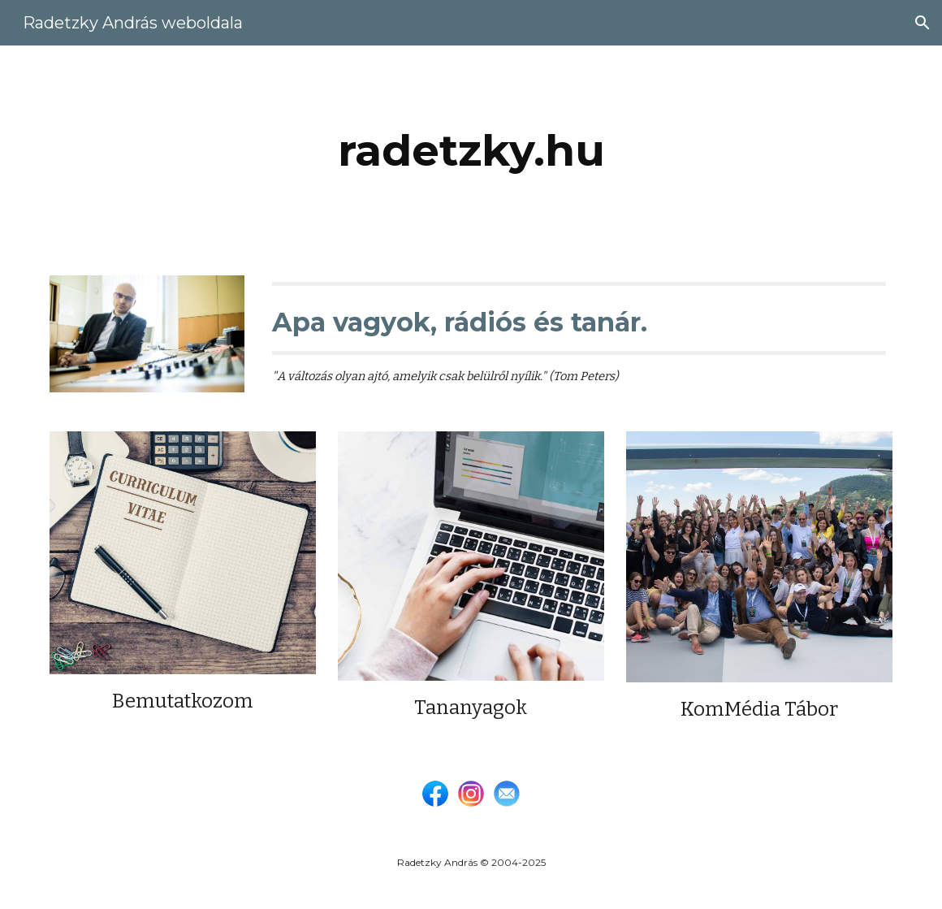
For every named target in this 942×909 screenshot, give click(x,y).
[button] (922, 22)
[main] (471, 150)
